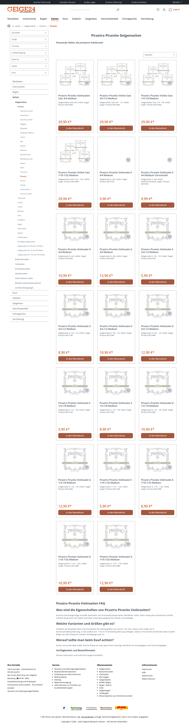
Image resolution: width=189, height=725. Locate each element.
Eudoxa (22, 146)
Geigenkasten (105, 680)
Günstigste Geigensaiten (26, 242)
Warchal (21, 211)
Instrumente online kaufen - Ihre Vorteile (25, 684)
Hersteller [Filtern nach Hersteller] (29, 33)
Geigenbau (18, 303)
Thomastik (21, 198)
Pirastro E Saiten (26, 194)
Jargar (20, 224)
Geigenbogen (105, 690)
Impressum (147, 669)
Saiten (16, 97)
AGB (144, 672)
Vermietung (18, 319)
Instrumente (19, 86)
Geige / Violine (105, 685)
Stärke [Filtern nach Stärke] (29, 66)
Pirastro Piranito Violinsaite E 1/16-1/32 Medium (116, 481)
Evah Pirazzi (24, 115)
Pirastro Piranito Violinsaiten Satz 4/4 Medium (74, 97)
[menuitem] (73, 669)
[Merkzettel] (158, 9)
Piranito (23, 176)
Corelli (20, 207)
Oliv (21, 141)
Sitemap (57, 680)
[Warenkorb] (174, 9)
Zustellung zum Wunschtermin (67, 674)
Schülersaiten (22, 237)
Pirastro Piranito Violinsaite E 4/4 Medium (116, 174)
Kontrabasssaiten (22, 269)
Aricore (22, 181)
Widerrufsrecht (148, 679)
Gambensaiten (21, 273)
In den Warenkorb (75, 128)
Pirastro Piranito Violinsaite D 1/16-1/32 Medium (74, 558)
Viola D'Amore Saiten (24, 278)
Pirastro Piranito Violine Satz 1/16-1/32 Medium (74, 174)
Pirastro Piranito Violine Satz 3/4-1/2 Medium (115, 97)
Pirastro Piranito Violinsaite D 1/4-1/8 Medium (157, 404)
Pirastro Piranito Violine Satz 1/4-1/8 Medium (157, 97)
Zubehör (17, 298)
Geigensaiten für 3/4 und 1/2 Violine (30, 246)
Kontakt (10, 688)
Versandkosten (87, 717)
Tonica (22, 137)
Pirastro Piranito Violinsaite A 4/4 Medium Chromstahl (157, 174)
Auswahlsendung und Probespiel (21, 681)
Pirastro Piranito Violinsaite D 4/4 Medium (74, 250)
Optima (20, 233)
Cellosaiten (20, 264)
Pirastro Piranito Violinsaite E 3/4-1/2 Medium (157, 250)
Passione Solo (25, 154)
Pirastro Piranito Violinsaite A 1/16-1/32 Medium (157, 481)
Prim (19, 215)
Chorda (22, 185)
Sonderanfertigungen (24, 288)
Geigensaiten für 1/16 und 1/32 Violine (31, 255)
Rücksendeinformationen (65, 671)
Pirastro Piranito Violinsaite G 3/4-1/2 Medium (157, 327)
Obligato (23, 124)
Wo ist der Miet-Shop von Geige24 (22, 675)
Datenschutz (147, 675)
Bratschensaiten (22, 259)
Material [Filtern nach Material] (29, 59)
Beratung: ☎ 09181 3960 (18, 678)
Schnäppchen (19, 313)
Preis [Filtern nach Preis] (29, 72)
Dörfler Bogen (105, 682)
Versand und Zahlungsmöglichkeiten (23, 691)
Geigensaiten (21, 102)
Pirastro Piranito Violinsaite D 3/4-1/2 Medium (116, 327)
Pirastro (21, 107)
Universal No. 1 (25, 189)
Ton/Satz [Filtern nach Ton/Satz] (29, 46)
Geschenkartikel (20, 308)
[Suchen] (118, 9)
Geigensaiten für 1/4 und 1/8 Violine (30, 250)
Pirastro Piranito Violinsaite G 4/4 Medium (116, 250)
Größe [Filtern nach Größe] (29, 39)
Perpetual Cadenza (27, 133)
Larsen (20, 202)
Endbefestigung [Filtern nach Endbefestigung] (29, 52)
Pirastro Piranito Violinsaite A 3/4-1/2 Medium (74, 327)
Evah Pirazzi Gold (26, 111)
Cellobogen (104, 693)
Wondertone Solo (26, 159)
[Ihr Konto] (164, 9)
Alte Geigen (104, 677)
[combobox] (92, 9)
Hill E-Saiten (22, 228)
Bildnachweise (60, 677)
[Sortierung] (160, 54)
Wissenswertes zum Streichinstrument (115, 696)
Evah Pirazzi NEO (26, 120)
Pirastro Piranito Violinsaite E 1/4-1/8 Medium (74, 404)
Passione (23, 150)
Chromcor (23, 172)
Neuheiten (18, 81)
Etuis (15, 292)
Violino (22, 163)
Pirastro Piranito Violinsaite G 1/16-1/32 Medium (116, 558)
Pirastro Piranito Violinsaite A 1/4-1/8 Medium (116, 404)
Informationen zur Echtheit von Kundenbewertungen (67, 686)
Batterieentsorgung (62, 682)
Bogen (16, 92)
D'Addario (21, 220)
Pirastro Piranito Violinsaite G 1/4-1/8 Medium (74, 481)
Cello (101, 688)
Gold (22, 168)
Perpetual (23, 128)
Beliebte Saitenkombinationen (28, 283)
